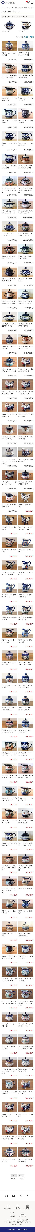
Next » (21, 1176)
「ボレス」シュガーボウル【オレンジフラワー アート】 (9, 190)
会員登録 (25, 1220)
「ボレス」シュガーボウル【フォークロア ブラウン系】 (9, 868)
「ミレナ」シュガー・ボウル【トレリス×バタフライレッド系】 (9, 461)
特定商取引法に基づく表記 (23, 1222)
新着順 (32, 37)
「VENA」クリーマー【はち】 (25, 888)
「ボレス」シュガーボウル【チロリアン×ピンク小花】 (25, 190)
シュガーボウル (9, 26)
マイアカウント (11, 1220)
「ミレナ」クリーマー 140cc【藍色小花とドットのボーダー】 (25, 1003)
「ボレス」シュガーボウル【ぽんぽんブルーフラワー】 (9, 890)
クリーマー (25, 26)
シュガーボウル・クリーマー (26, 8)
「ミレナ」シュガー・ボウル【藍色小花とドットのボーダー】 (9, 1071)
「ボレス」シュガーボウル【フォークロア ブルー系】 (25, 868)
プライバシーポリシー (17, 1224)
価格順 (26, 37)
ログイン (19, 1220)
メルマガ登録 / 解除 (10, 1222)
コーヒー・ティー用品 (12, 8)
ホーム (3, 8)
